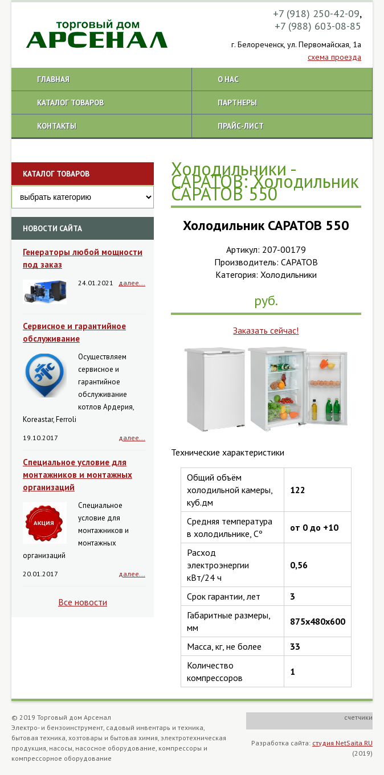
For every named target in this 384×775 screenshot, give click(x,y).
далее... (132, 282)
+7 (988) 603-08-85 (318, 25)
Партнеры (237, 102)
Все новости (82, 602)
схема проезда (334, 57)
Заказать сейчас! (266, 330)
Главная (53, 79)
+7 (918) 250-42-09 (316, 13)
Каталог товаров (70, 102)
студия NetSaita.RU (342, 743)
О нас (228, 79)
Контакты (56, 126)
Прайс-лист (241, 126)
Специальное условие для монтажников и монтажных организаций (77, 475)
